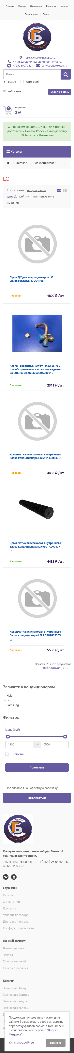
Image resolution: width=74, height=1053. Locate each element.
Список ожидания (15, 968)
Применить (37, 767)
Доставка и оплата (16, 921)
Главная (10, 6)
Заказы (8, 955)
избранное (12, 91)
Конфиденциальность (18, 928)
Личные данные (14, 948)
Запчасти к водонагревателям (16, 1001)
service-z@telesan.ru (54, 65)
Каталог (22, 6)
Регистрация (31, 14)
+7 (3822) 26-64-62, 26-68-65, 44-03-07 (38, 61)
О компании (36, 6)
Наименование (43, 196)
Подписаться (37, 798)
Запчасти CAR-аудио (16, 988)
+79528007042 (22, 65)
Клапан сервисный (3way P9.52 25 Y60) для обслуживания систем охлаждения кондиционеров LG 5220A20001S (35, 369)
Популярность (36, 190)
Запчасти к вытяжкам (16, 1008)
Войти (46, 14)
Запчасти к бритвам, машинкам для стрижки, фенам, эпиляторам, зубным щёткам (16, 994)
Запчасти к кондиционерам (48, 163)
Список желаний (14, 961)
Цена (10, 196)
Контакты (51, 6)
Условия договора (15, 915)
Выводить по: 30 (54, 668)
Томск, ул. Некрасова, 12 (39, 57)
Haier (10, 695)
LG (68, 163)
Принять (55, 1042)
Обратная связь (60, 92)
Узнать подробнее (21, 1042)
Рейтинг (25, 196)
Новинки (13, 202)
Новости (64, 6)
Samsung (13, 705)
